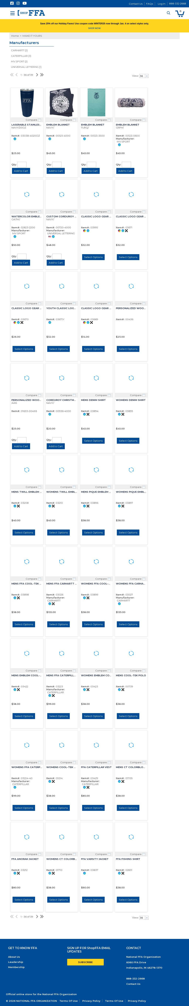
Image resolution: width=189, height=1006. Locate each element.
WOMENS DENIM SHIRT (131, 399)
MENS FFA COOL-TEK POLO (29, 583)
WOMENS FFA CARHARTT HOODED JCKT (142, 583)
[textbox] (142, 76)
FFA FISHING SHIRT (128, 858)
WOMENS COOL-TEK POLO (63, 767)
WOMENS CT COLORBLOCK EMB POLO (71, 858)
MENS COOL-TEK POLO (131, 675)
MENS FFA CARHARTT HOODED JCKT (70, 583)
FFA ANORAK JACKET (25, 858)
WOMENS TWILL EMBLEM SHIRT (66, 491)
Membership (16, 967)
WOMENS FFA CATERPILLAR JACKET (34, 767)
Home (15, 35)
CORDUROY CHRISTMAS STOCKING (69, 399)
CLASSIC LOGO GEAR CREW (29, 308)
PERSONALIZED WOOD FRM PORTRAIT (36, 399)
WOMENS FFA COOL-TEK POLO (101, 583)
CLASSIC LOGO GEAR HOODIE (100, 216)
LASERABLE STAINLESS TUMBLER (32, 124)
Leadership (15, 961)
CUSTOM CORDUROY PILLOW (65, 216)
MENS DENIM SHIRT (93, 399)
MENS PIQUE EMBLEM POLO (99, 491)
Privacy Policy (91, 1000)
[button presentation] (146, 76)
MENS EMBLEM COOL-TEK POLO (32, 675)
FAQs (149, 3)
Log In (161, 3)
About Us (14, 956)
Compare (31, 119)
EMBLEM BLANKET (58, 124)
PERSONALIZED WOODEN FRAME (137, 308)
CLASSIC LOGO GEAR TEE (97, 308)
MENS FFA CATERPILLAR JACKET (67, 675)
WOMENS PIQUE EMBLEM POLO (136, 491)
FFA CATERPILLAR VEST (96, 767)
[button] (180, 14)
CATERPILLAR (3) (21, 55)
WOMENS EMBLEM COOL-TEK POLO (104, 675)
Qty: (14, 164)
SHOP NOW (94, 28)
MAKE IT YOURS (32, 35)
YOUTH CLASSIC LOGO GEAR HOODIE (70, 308)
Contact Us (135, 3)
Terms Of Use (68, 1000)
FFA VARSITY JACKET (95, 858)
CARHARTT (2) (19, 50)
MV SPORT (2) (19, 61)
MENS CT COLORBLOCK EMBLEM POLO (141, 767)
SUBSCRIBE (85, 962)
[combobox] (144, 76)
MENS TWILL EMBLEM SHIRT (29, 491)
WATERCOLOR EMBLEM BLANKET (33, 216)
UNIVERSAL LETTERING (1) (26, 66)
